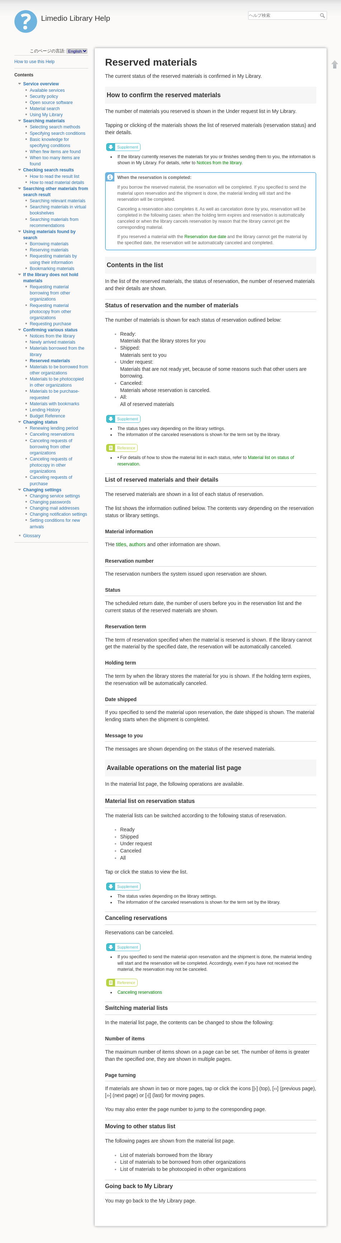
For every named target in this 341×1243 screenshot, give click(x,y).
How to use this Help (34, 61)
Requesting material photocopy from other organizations (50, 311)
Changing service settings (55, 495)
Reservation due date (205, 236)
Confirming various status (50, 329)
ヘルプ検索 (323, 15)
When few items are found (55, 151)
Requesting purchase (50, 323)
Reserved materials (50, 360)
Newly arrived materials (52, 342)
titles (121, 544)
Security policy (44, 96)
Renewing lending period (54, 428)
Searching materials (44, 120)
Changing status (40, 422)
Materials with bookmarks (54, 403)
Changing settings (42, 489)
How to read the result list (54, 176)
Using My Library (46, 114)
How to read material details (57, 182)
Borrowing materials (49, 243)
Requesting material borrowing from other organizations (50, 293)
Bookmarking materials (52, 268)
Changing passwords (50, 502)
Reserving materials (49, 249)
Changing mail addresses (54, 508)
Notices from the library (52, 336)
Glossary (32, 535)
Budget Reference (47, 416)
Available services (47, 90)
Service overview (41, 83)
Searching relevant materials (57, 200)
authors (137, 544)
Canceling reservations (52, 434)
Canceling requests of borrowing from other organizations (51, 446)
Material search (45, 108)
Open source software (51, 102)
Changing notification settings (58, 514)
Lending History (45, 409)
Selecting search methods (55, 126)
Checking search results (48, 169)
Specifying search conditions (57, 133)
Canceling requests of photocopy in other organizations (51, 465)
